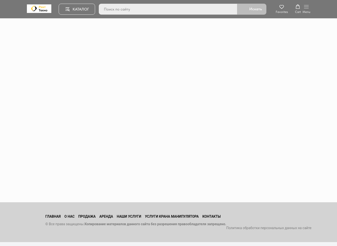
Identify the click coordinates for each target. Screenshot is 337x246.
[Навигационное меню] (306, 9)
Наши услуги (129, 216)
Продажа (87, 216)
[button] (282, 9)
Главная (53, 216)
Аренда (106, 216)
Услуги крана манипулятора (172, 216)
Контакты (211, 216)
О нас (70, 216)
